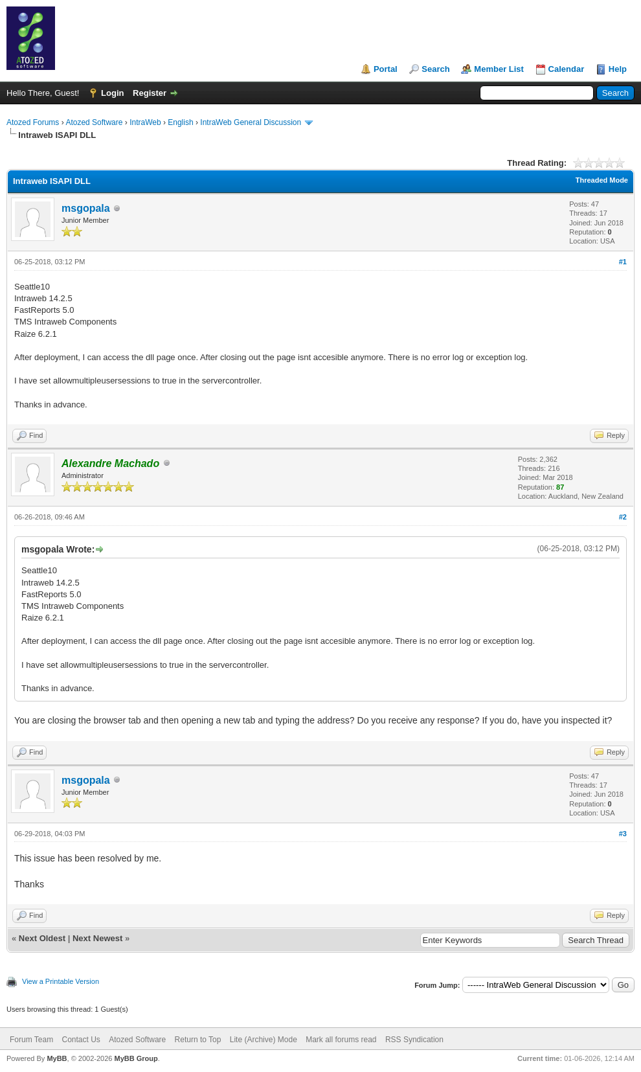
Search (435, 69)
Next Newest (97, 938)
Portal (386, 69)
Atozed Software (93, 122)
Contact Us (81, 1039)
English (180, 122)
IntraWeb (145, 122)
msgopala (86, 208)
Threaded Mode (602, 180)
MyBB (57, 1058)
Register (149, 93)
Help (618, 69)
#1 (623, 262)
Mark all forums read (341, 1039)
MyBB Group (135, 1058)
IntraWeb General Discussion (250, 122)
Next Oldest (42, 938)
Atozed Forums (32, 122)
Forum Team (31, 1039)
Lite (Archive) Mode (263, 1039)
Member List (499, 69)
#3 (623, 834)
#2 (623, 517)
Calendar (566, 69)
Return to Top (198, 1039)
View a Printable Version (60, 981)
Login (112, 93)
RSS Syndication (414, 1039)
